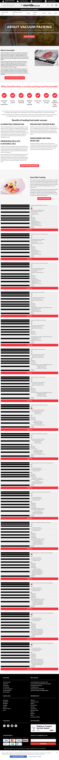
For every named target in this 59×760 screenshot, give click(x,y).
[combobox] (12, 5)
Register (5, 706)
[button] (52, 5)
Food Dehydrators (35, 687)
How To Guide (6, 692)
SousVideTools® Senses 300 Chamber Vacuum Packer (42, 462)
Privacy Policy (34, 705)
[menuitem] (5, 13)
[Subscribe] (43, 744)
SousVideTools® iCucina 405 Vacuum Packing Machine (42, 643)
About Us (33, 700)
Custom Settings (35, 756)
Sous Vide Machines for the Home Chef (39, 682)
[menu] (29, 13)
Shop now (29, 429)
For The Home (6, 687)
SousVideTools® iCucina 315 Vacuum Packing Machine (42, 613)
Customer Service (35, 701)
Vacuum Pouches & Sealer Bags (37, 688)
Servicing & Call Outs (35, 716)
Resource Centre (7, 708)
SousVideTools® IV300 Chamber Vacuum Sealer (40, 522)
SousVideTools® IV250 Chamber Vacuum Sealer (41, 491)
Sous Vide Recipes (7, 690)
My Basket (5, 703)
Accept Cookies (18, 756)
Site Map (33, 706)
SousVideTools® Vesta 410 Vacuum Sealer (39, 263)
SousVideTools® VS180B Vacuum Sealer (39, 205)
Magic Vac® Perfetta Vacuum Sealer (38, 377)
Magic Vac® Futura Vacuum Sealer (38, 292)
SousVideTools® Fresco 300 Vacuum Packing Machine (42, 552)
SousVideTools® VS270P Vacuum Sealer (39, 404)
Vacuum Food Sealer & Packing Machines (39, 690)
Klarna (32, 715)
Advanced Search (34, 710)
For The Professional (7, 688)
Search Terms (34, 708)
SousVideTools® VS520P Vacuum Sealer (39, 433)
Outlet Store (6, 685)
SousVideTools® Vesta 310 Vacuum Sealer (39, 234)
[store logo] (31, 5)
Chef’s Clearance (7, 682)
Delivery (32, 703)
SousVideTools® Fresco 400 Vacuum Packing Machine (42, 582)
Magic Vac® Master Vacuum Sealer (38, 349)
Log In (4, 710)
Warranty (33, 713)
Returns (32, 711)
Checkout (5, 705)
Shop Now (29, 229)
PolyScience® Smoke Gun (36, 685)
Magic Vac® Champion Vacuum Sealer (38, 320)
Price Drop (5, 683)
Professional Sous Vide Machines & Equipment (41, 683)
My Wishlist (5, 701)
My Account (5, 700)
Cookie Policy (41, 754)
